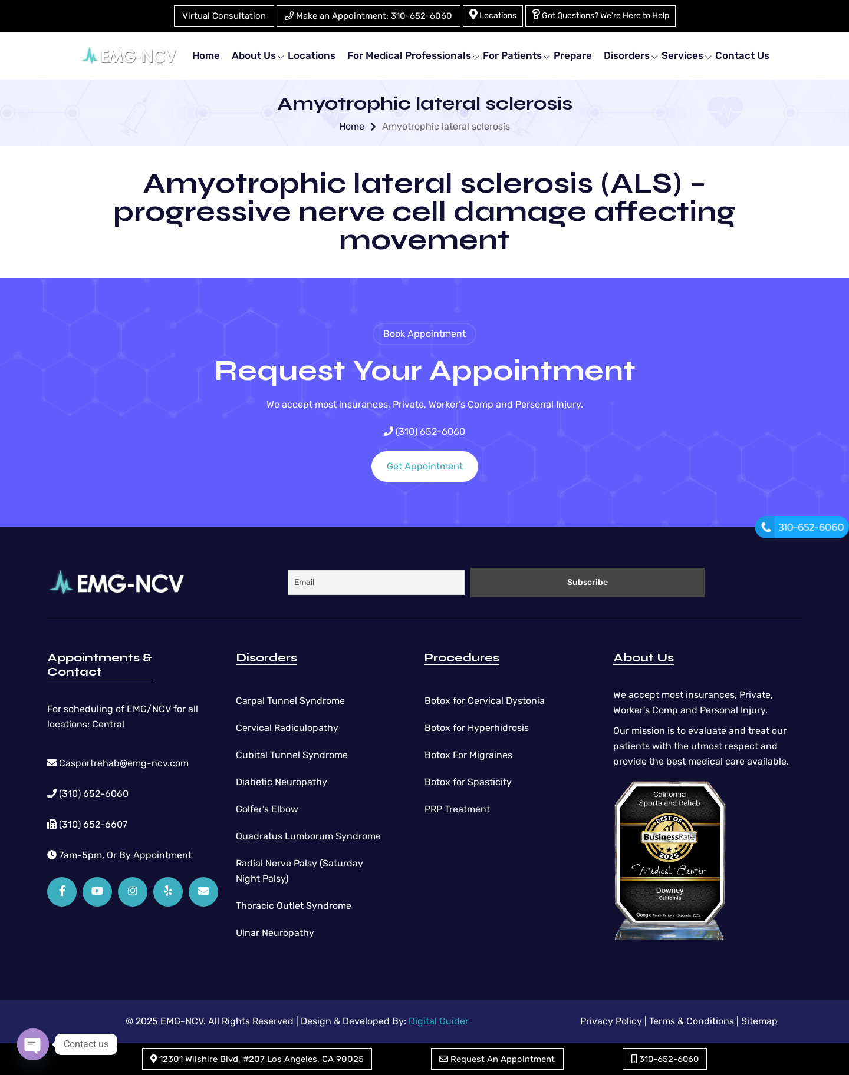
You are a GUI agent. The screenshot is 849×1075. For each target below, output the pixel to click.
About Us (254, 55)
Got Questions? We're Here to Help (600, 15)
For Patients (512, 55)
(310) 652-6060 (424, 431)
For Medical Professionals (409, 55)
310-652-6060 (664, 1059)
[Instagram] (132, 892)
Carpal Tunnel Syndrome (290, 700)
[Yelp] (168, 892)
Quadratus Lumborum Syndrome (308, 836)
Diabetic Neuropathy (281, 782)
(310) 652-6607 (87, 824)
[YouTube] (97, 892)
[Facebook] (62, 892)
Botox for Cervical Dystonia (484, 700)
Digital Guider (439, 1021)
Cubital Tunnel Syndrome (292, 754)
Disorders (627, 55)
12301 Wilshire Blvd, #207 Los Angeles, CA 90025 (257, 1059)
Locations (492, 15)
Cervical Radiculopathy (287, 727)
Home (206, 55)
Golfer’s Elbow (267, 809)
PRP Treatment (457, 809)
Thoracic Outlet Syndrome (293, 905)
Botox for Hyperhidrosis (476, 727)
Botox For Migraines (468, 754)
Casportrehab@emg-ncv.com (118, 763)
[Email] (203, 892)
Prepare (573, 55)
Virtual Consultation (224, 16)
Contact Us (742, 55)
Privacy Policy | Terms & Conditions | (659, 1021)
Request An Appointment (497, 1059)
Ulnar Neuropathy (275, 932)
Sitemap (759, 1021)
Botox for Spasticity (468, 782)
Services (682, 55)
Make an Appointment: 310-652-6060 (368, 16)
